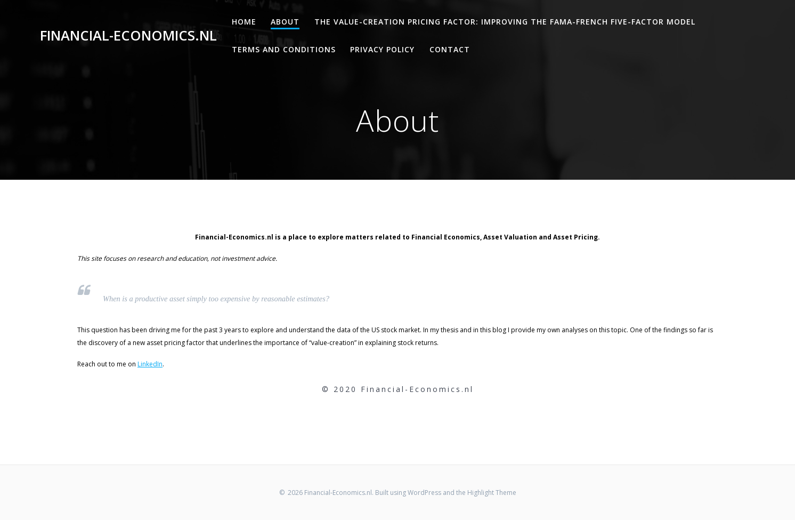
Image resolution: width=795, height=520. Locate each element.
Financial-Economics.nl (128, 36)
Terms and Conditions (284, 49)
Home (244, 22)
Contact (449, 49)
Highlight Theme (491, 492)
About (285, 22)
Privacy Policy (382, 49)
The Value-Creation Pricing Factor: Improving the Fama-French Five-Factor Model (504, 22)
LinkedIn (150, 364)
